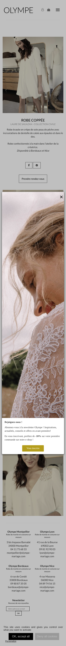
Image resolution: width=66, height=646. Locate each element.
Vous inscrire (33, 448)
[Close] (61, 197)
